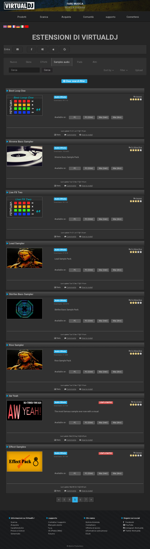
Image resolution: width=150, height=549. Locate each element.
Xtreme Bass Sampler (21, 141)
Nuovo (13, 62)
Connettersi (133, 17)
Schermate (15, 534)
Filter (124, 70)
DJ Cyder (138, 402)
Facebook (128, 522)
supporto (110, 17)
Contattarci (91, 525)
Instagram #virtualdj (133, 528)
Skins (28, 62)
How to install (87, 135)
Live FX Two (15, 192)
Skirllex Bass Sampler (21, 294)
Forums (51, 534)
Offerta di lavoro (93, 528)
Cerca (47, 70)
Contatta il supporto (57, 522)
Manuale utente (55, 525)
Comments (71, 135)
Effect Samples (17, 447)
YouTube (128, 525)
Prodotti (22, 17)
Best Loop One (17, 90)
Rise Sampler (16, 345)
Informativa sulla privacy (96, 531)
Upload (139, 70)
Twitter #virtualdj (131, 531)
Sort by (109, 70)
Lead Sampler (17, 243)
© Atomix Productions (75, 546)
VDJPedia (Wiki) (55, 531)
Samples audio (62, 62)
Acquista (66, 17)
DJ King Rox (136, 147)
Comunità (88, 17)
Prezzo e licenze (18, 531)
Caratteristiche (17, 528)
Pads (79, 62)
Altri (95, 62)
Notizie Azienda (93, 522)
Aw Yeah (13, 396)
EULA (88, 534)
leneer (139, 96)
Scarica (44, 17)
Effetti (43, 62)
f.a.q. (50, 528)
